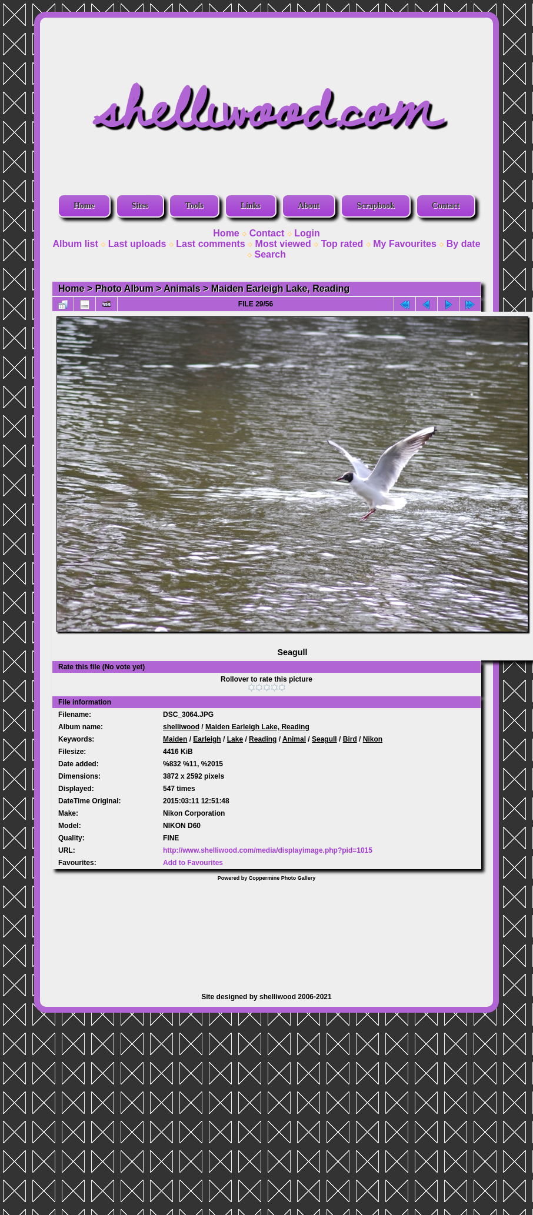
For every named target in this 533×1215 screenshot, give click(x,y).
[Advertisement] (266, 931)
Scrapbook (376, 205)
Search (270, 254)
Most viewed (283, 244)
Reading (263, 739)
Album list (75, 244)
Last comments (210, 244)
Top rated (342, 244)
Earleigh (207, 739)
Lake (235, 739)
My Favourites (405, 244)
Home (84, 205)
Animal (294, 739)
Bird (350, 739)
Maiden (175, 739)
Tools (194, 205)
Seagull (324, 739)
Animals (182, 288)
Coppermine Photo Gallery (282, 878)
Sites (140, 205)
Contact (445, 205)
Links (251, 205)
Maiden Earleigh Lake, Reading (280, 288)
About (308, 205)
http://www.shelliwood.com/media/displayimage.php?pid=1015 (267, 850)
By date (464, 244)
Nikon (372, 739)
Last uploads (137, 244)
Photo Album (124, 288)
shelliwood (181, 727)
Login (307, 233)
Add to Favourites (193, 863)
